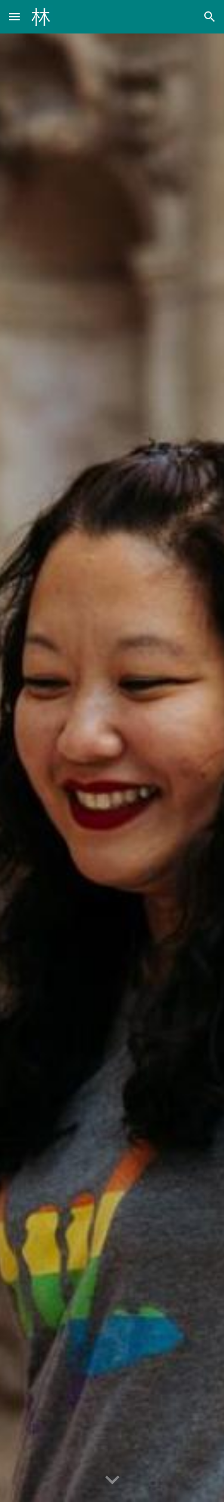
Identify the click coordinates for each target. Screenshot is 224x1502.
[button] (14, 16)
